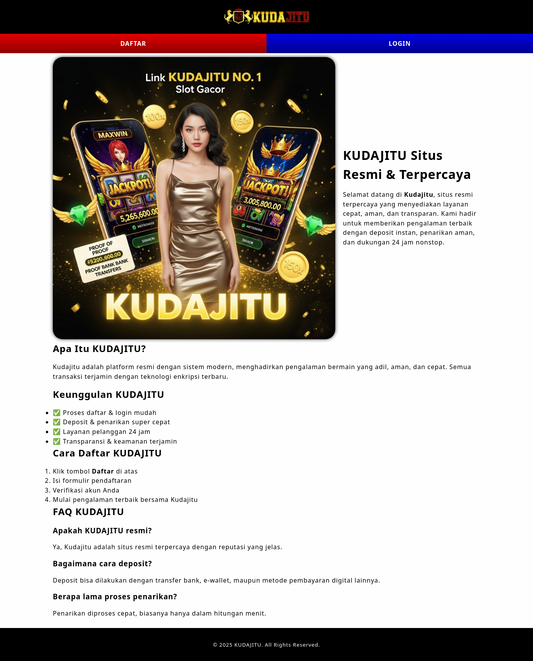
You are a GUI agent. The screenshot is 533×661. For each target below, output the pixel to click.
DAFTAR (133, 43)
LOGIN (400, 43)
